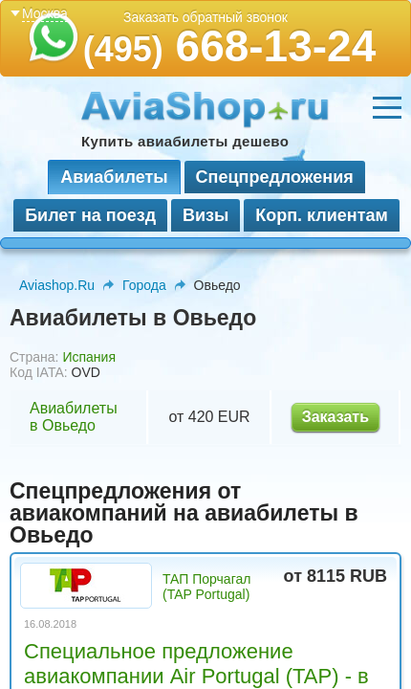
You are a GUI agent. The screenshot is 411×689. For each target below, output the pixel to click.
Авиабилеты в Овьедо (74, 416)
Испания (89, 357)
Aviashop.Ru (57, 285)
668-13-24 (230, 46)
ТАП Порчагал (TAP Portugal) (206, 586)
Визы (205, 215)
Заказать (335, 417)
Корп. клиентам (321, 215)
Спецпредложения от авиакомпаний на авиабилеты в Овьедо (184, 512)
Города (144, 285)
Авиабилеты (113, 177)
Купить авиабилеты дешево (185, 141)
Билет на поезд (90, 215)
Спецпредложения (275, 177)
